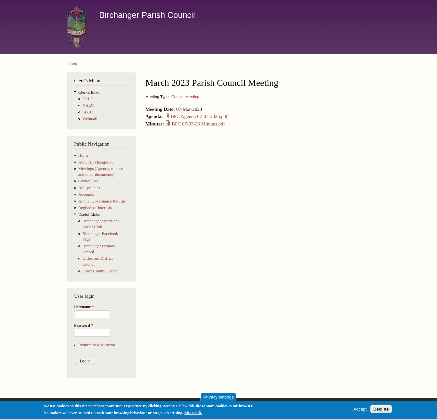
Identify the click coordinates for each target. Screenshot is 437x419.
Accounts (86, 194)
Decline (381, 410)
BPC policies (89, 188)
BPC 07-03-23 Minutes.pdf (198, 123)
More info (193, 414)
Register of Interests (95, 207)
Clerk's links (88, 92)
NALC (88, 105)
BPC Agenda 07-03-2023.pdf (199, 116)
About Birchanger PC (96, 162)
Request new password (97, 345)
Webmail (90, 118)
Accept (360, 410)
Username (84, 307)
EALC (88, 99)
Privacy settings (218, 398)
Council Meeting (185, 97)
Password (83, 325)
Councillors (88, 181)
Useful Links (89, 214)
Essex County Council (101, 271)
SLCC (88, 112)
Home (73, 63)
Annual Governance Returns (102, 201)
